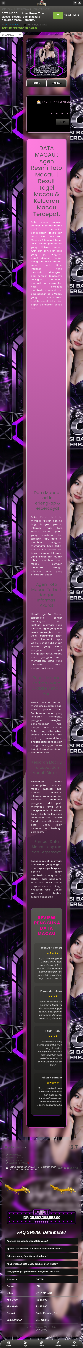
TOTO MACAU (23, 9)
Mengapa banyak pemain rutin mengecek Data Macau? (34, 1271)
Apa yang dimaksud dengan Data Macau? (27, 1241)
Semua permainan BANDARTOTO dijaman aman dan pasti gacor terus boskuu (44, 1168)
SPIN (62, 122)
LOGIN (36, 83)
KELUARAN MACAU (41, 9)
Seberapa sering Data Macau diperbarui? (27, 1256)
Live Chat (74, 1344)
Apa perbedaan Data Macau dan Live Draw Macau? (32, 1264)
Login (25, 1344)
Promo (8, 1344)
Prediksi (58, 1344)
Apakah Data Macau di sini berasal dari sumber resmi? (34, 1248)
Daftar (41, 1344)
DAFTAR (57, 83)
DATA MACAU (7, 9)
